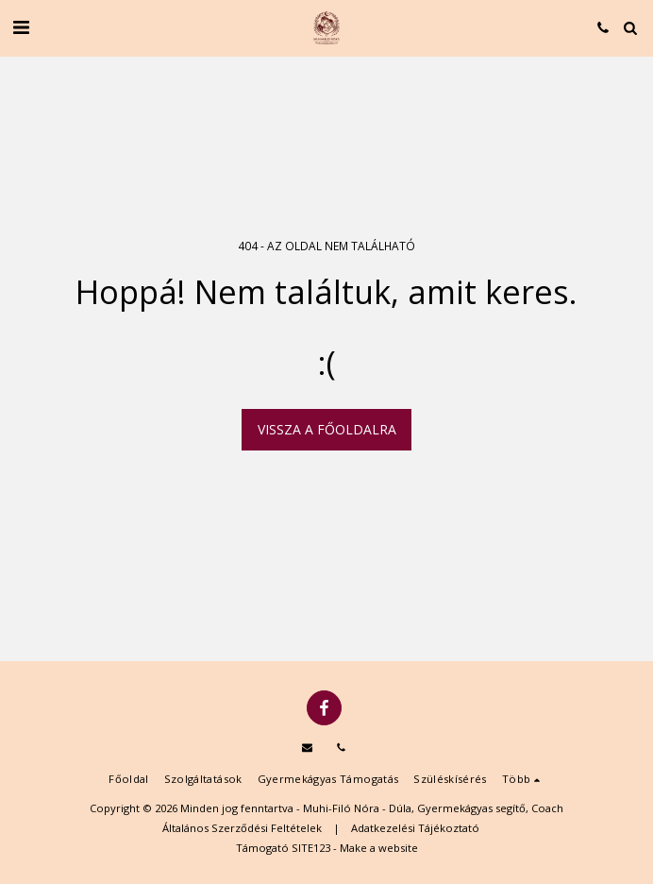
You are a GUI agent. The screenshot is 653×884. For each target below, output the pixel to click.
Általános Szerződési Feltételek (242, 828)
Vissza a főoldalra (327, 429)
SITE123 (311, 848)
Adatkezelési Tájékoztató (415, 828)
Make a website (379, 848)
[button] (21, 27)
